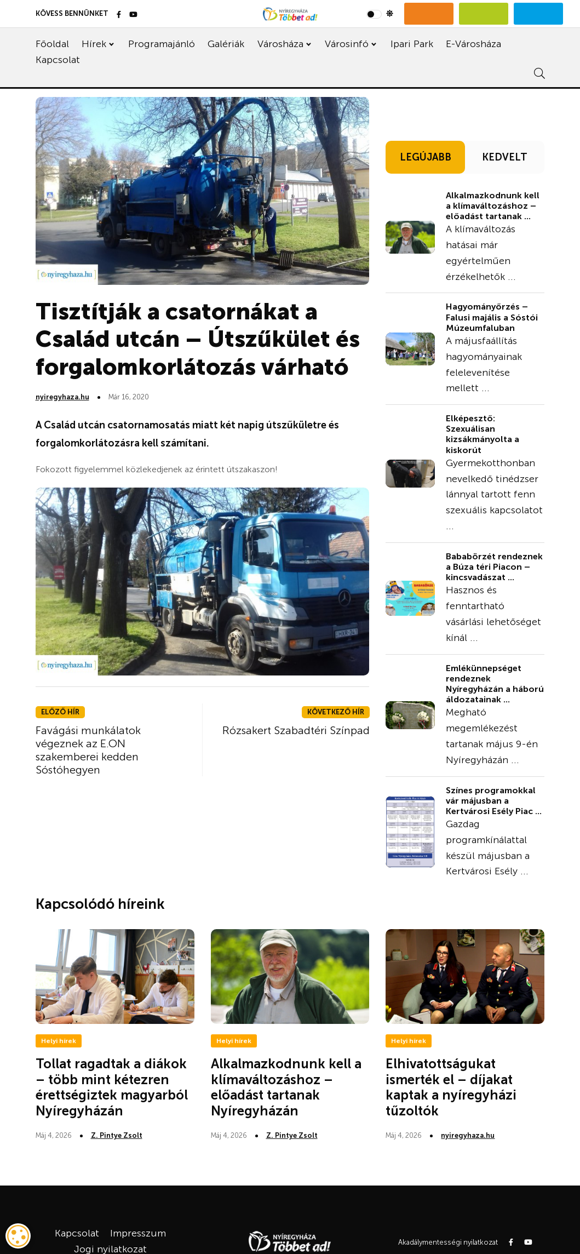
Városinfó (347, 44)
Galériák (226, 44)
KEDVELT (504, 157)
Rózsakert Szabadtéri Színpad (296, 730)
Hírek (94, 44)
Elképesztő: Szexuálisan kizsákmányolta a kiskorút (482, 434)
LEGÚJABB (425, 157)
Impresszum (138, 1233)
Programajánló (161, 44)
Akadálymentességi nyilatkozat (448, 1242)
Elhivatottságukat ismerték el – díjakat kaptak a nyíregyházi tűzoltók (451, 1087)
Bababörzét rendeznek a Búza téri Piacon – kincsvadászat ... (494, 566)
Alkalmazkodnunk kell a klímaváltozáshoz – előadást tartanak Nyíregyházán (286, 1087)
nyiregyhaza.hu (62, 397)
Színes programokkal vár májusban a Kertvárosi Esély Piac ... (494, 800)
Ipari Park (412, 44)
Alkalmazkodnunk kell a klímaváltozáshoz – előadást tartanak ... (492, 205)
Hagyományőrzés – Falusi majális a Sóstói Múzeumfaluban (492, 317)
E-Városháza (473, 44)
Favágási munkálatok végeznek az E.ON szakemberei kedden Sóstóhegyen (88, 750)
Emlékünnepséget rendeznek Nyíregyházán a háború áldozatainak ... (495, 684)
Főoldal (52, 44)
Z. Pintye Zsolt (116, 1135)
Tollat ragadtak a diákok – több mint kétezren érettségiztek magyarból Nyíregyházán (112, 1087)
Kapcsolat (58, 60)
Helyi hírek (58, 1041)
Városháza (280, 44)
